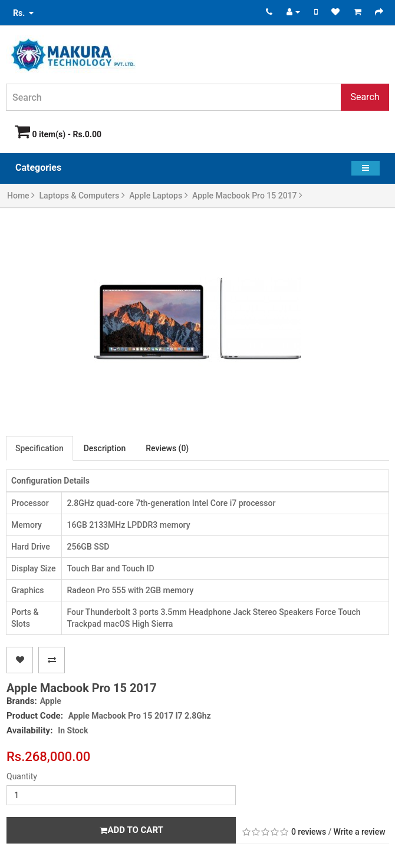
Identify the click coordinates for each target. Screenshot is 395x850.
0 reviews (308, 831)
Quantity (21, 776)
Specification (39, 448)
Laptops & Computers (82, 195)
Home (21, 195)
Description (105, 448)
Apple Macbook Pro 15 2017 (247, 195)
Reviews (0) (167, 448)
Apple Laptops (158, 195)
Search (364, 96)
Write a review (360, 831)
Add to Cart (131, 830)
